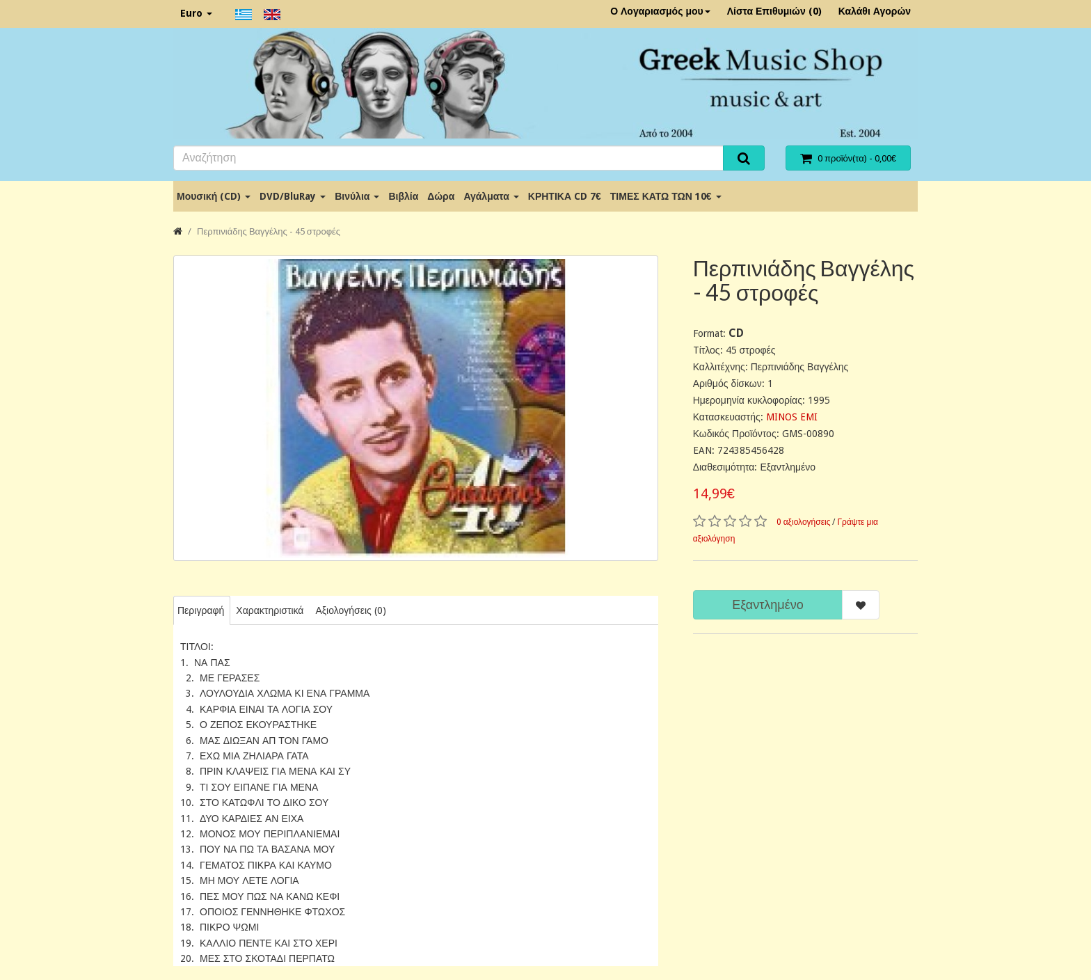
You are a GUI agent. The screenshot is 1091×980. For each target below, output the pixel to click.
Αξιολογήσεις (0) (350, 610)
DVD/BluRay (293, 196)
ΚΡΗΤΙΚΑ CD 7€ (564, 196)
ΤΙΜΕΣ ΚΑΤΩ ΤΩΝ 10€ (666, 196)
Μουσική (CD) (213, 196)
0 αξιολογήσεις (804, 522)
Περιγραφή (200, 610)
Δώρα (440, 196)
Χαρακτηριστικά (269, 610)
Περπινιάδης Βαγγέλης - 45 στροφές (268, 231)
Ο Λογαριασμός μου (660, 11)
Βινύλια (357, 196)
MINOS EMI (792, 416)
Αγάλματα (490, 196)
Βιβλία (403, 196)
